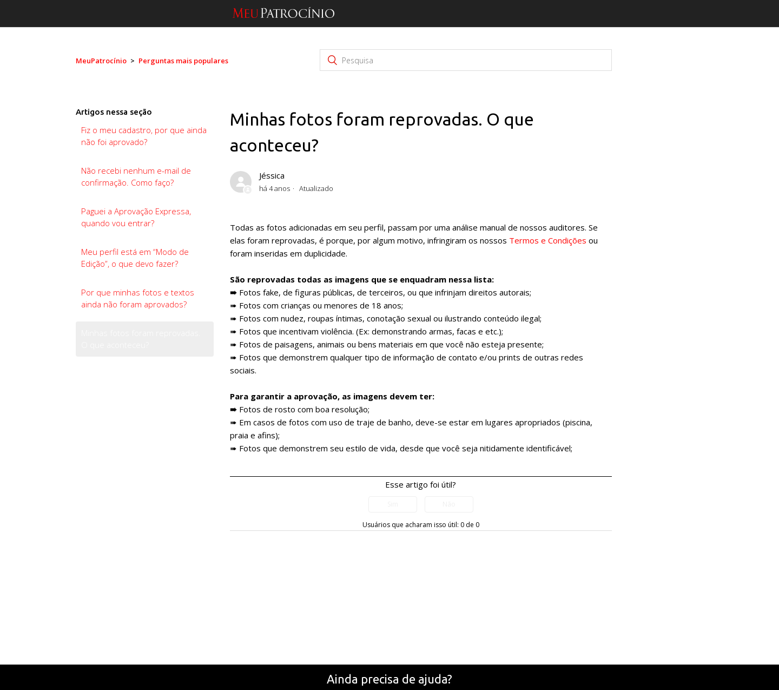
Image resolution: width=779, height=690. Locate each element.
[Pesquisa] (466, 60)
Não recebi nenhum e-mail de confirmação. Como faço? (136, 176)
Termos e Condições (547, 240)
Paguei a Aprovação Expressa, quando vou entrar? (136, 217)
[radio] (392, 504)
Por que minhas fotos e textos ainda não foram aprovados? (137, 298)
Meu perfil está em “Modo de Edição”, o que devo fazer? (135, 258)
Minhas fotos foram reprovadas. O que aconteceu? (141, 339)
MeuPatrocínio (101, 60)
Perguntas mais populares (183, 60)
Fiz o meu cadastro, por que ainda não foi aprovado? (144, 136)
